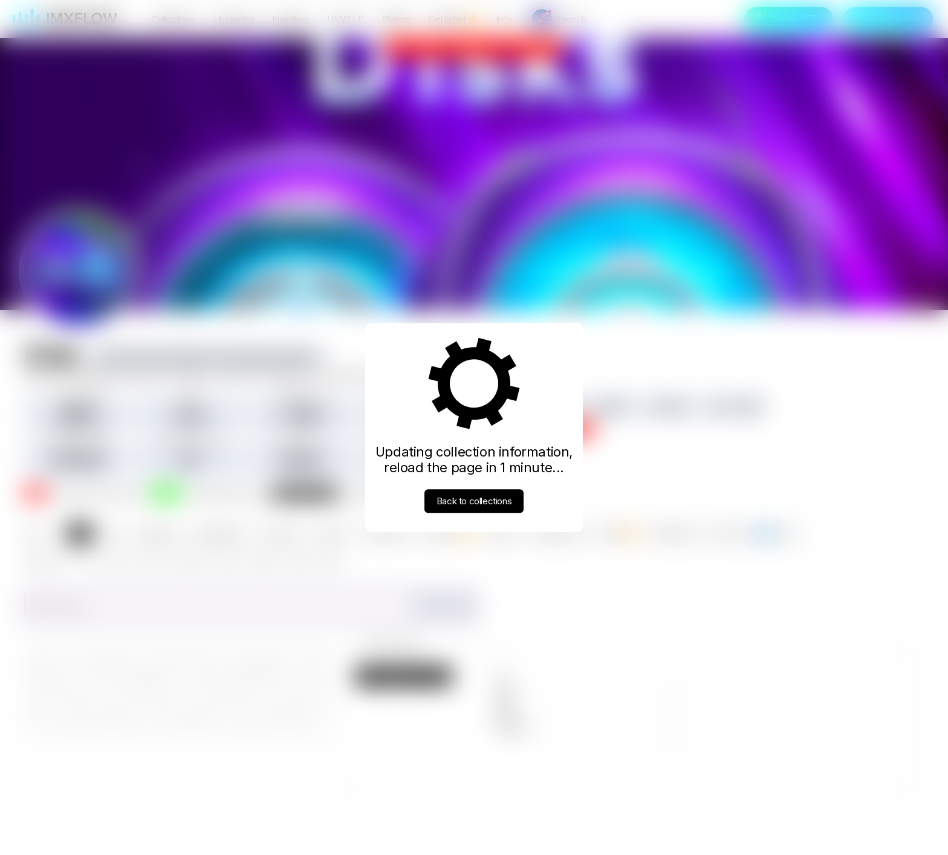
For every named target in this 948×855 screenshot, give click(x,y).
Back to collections (474, 501)
